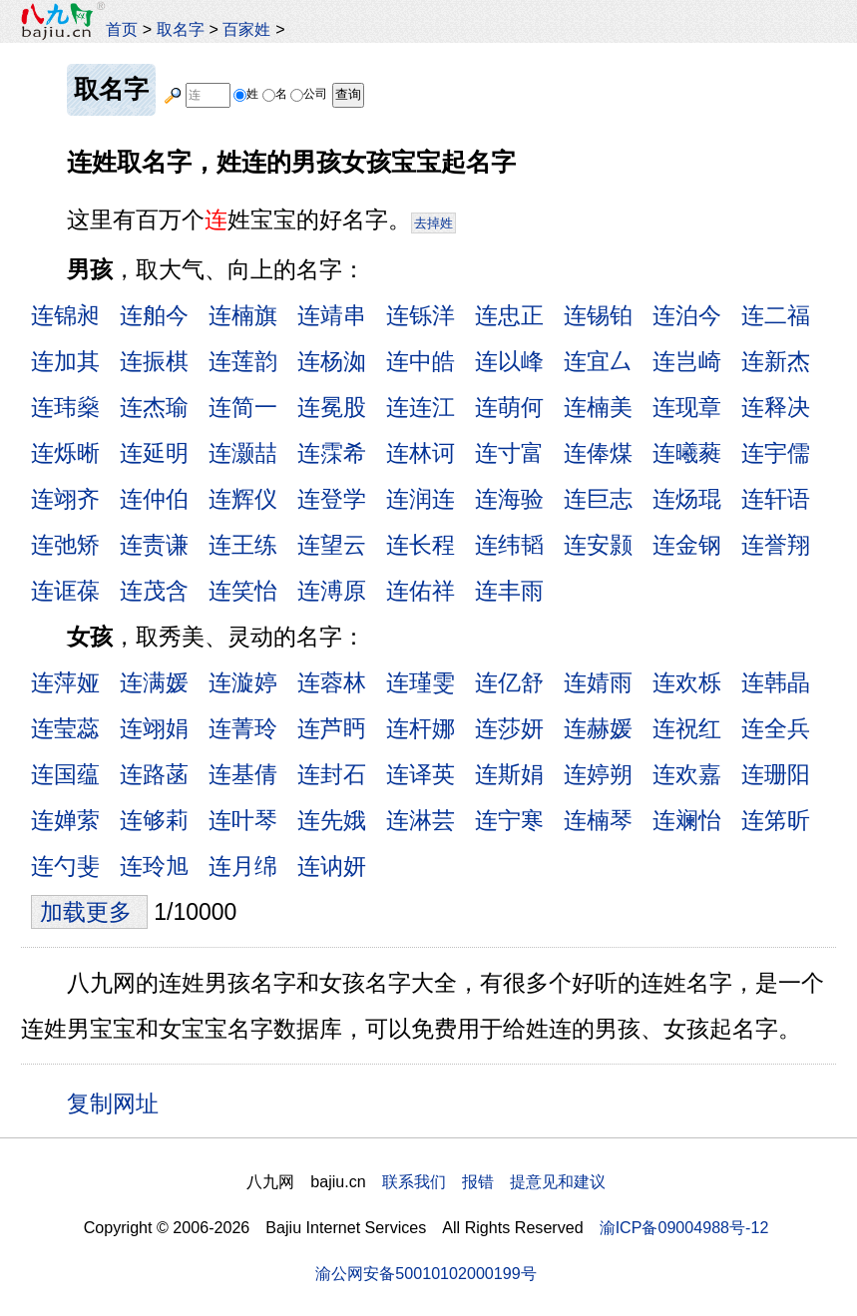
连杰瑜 (154, 407)
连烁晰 (65, 453)
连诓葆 (65, 591)
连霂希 (331, 453)
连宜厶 (598, 361)
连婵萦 (65, 820)
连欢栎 (686, 682)
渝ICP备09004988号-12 (684, 1227)
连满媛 (154, 682)
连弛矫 (65, 545)
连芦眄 (331, 728)
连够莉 (154, 820)
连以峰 (509, 361)
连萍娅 (65, 682)
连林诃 (420, 453)
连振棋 (154, 361)
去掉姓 (433, 223)
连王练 (243, 545)
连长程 (420, 545)
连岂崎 (686, 361)
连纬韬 (509, 545)
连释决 (775, 407)
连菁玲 (243, 728)
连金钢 (686, 545)
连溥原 (331, 591)
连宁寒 (509, 820)
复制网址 (120, 1102)
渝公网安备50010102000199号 (425, 1273)
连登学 (331, 499)
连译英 (420, 774)
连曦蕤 (686, 453)
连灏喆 (243, 453)
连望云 (331, 545)
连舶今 (154, 315)
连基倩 (243, 774)
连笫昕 (775, 820)
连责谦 (154, 545)
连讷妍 (331, 866)
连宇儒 (775, 453)
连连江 (420, 407)
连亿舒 (509, 682)
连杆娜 (420, 728)
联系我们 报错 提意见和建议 (494, 1181)
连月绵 (243, 866)
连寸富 (509, 453)
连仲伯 (154, 499)
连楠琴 (598, 820)
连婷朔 (598, 774)
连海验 (509, 499)
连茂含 (154, 591)
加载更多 (89, 912)
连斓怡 (686, 820)
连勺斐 (65, 866)
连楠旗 (243, 315)
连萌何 (509, 407)
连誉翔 (775, 545)
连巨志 (598, 499)
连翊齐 (65, 499)
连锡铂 (598, 315)
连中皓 (420, 361)
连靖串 (331, 315)
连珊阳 (775, 774)
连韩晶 (775, 682)
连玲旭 (154, 866)
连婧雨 (598, 682)
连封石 (331, 774)
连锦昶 (65, 315)
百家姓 (246, 29)
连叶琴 (243, 820)
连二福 (775, 315)
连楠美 (598, 407)
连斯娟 (509, 774)
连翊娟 (154, 728)
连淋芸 (420, 820)
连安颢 (598, 545)
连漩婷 (243, 682)
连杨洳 (331, 361)
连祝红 (686, 728)
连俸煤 (598, 453)
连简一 (243, 407)
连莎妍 (509, 728)
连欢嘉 (686, 774)
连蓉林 (331, 682)
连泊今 (686, 315)
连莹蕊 (65, 728)
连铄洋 (420, 315)
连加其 (65, 361)
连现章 (686, 407)
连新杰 (775, 361)
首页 (122, 29)
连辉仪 (243, 499)
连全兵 (775, 728)
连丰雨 (509, 591)
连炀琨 (686, 499)
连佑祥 (420, 591)
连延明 (154, 453)
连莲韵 (243, 361)
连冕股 (331, 407)
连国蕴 (65, 774)
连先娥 (331, 820)
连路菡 (154, 774)
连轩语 (775, 499)
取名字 (181, 29)
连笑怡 (243, 591)
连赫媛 (598, 728)
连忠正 (509, 315)
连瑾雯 (420, 682)
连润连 (420, 499)
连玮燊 (65, 407)
